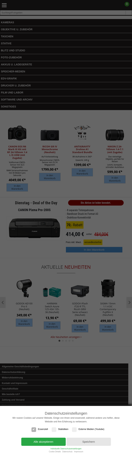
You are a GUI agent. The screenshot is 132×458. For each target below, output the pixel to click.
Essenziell (39, 429)
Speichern (88, 441)
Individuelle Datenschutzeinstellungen (66, 449)
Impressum (78, 452)
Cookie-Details (55, 452)
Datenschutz (67, 452)
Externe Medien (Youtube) (88, 429)
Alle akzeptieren (43, 441)
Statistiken (60, 429)
